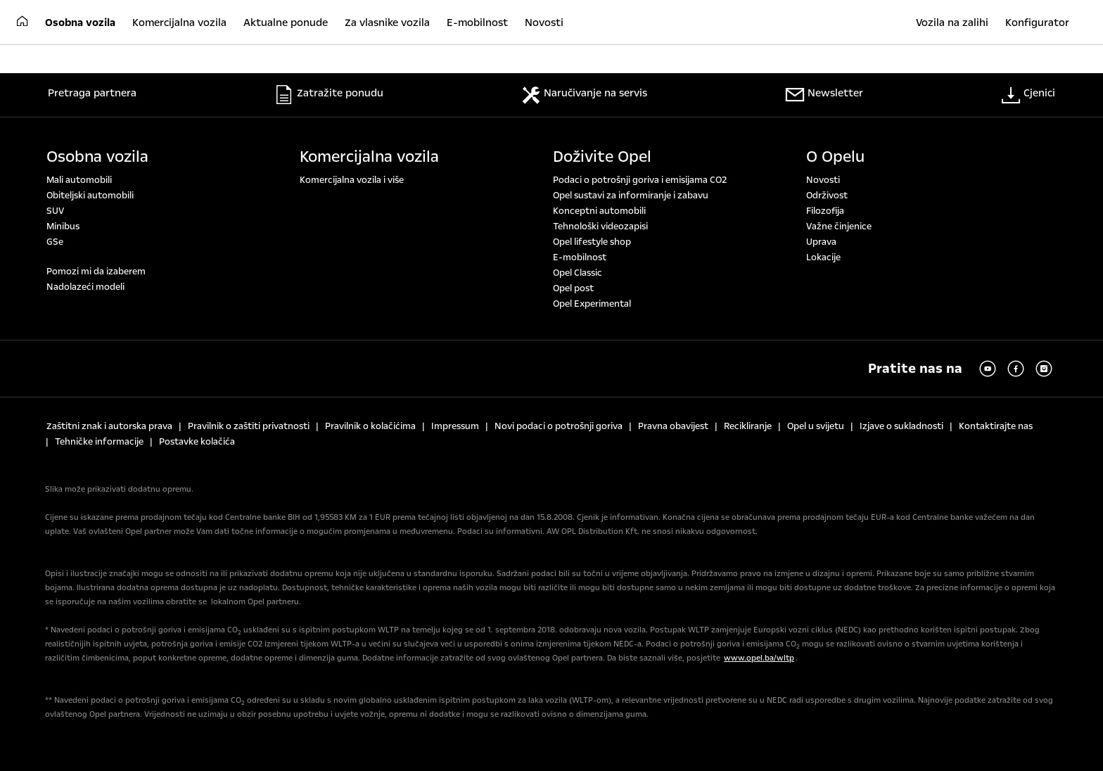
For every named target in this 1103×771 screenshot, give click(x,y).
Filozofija (825, 211)
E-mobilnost (579, 257)
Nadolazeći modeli (85, 287)
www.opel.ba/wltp (759, 658)
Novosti (823, 180)
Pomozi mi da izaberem (96, 271)
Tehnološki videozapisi (600, 226)
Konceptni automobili (599, 211)
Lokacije (823, 257)
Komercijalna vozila (369, 156)
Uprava (821, 242)
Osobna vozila (97, 156)
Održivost (827, 195)
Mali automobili (79, 180)
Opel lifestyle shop (592, 242)
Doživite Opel (602, 156)
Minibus (62, 226)
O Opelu (835, 156)
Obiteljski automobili (90, 195)
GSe (54, 242)
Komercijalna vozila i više (352, 180)
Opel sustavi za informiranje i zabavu (630, 195)
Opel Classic (577, 273)
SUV (55, 211)
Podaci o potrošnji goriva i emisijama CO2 (640, 180)
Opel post (573, 288)
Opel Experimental (592, 304)
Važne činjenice (839, 226)
